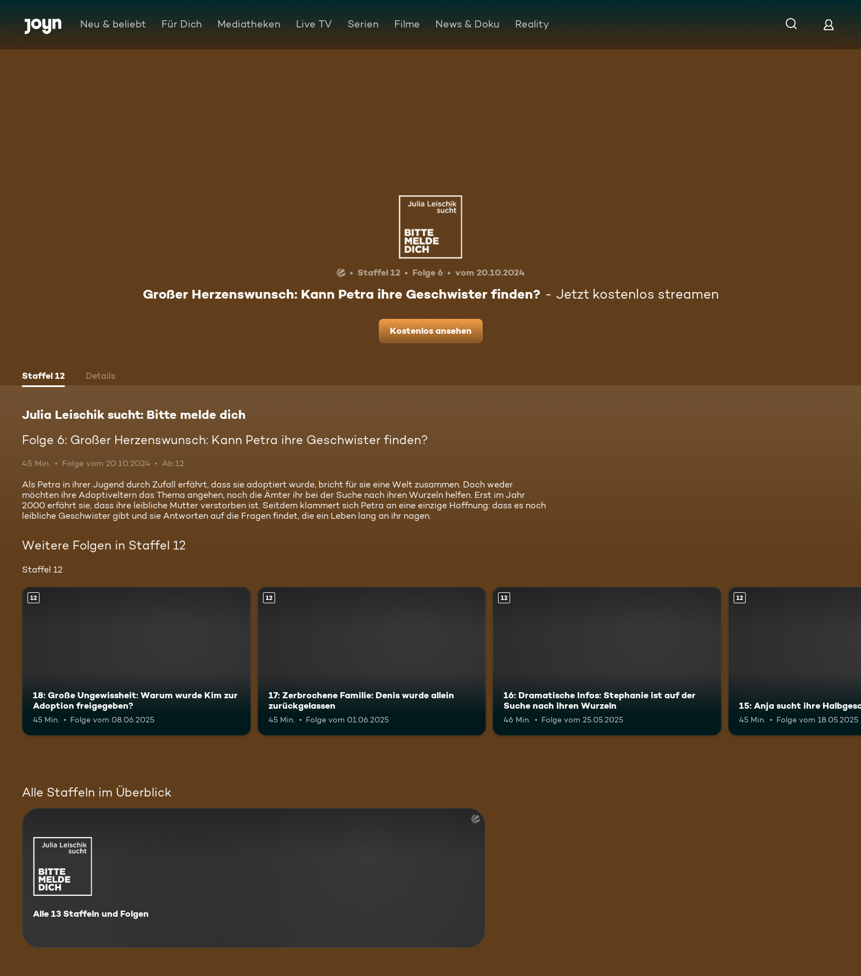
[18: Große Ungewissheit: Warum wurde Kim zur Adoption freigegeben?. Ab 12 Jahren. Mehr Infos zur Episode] (136, 661)
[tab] (43, 377)
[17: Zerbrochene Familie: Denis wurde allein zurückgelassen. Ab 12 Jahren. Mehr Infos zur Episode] (372, 661)
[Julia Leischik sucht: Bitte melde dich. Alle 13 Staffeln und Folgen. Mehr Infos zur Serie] (253, 878)
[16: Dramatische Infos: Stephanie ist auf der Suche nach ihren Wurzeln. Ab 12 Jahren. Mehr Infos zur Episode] (607, 661)
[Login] (828, 24)
